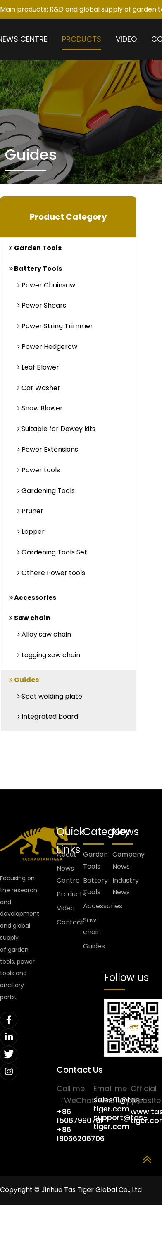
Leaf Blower (38, 367)
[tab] (68, 248)
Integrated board (47, 716)
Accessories (32, 597)
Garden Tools (35, 248)
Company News (127, 860)
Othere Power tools (51, 573)
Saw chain (29, 618)
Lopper (31, 531)
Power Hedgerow (47, 346)
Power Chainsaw (46, 285)
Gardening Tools (46, 490)
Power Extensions (47, 449)
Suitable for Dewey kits (56, 429)
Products (81, 39)
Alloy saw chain (44, 634)
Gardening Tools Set (52, 552)
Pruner (30, 511)
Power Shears (41, 305)
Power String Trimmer (55, 326)
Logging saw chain (48, 655)
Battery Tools (35, 268)
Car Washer (38, 388)
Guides (24, 680)
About (66, 854)
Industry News (125, 886)
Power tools (38, 470)
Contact (70, 922)
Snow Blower (40, 408)
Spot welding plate (49, 696)
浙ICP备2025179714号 (33, 1217)
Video (126, 39)
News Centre (68, 874)
